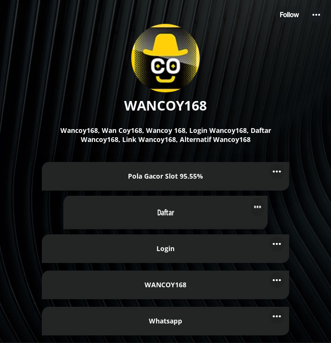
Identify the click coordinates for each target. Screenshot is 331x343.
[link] (165, 176)
